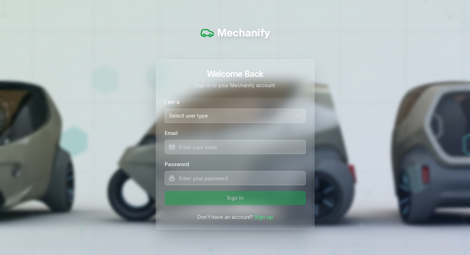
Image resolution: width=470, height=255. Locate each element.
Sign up (263, 217)
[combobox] (235, 116)
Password (177, 164)
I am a (172, 102)
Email (171, 133)
